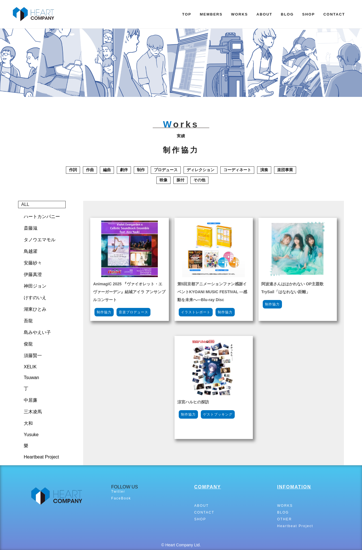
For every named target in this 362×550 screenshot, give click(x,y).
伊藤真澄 (33, 274)
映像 (163, 180)
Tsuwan (31, 377)
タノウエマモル (39, 239)
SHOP (308, 14)
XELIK (30, 366)
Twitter (118, 492)
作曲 (90, 170)
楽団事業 (285, 170)
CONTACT (334, 14)
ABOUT (264, 14)
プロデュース (166, 170)
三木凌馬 (33, 411)
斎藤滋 (30, 228)
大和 (28, 423)
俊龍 (28, 344)
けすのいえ (35, 297)
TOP (186, 14)
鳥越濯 (30, 251)
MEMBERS (211, 14)
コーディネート (237, 170)
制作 (141, 170)
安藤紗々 (33, 262)
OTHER (284, 519)
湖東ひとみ (35, 309)
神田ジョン (35, 286)
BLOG (287, 14)
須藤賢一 (33, 355)
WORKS (239, 14)
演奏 (264, 170)
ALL (25, 204)
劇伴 (124, 170)
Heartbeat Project (41, 457)
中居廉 (30, 400)
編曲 (107, 170)
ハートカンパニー (42, 216)
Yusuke (31, 434)
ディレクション (200, 170)
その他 (199, 180)
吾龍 (28, 320)
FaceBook (121, 498)
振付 (180, 180)
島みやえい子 (37, 332)
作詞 (73, 170)
